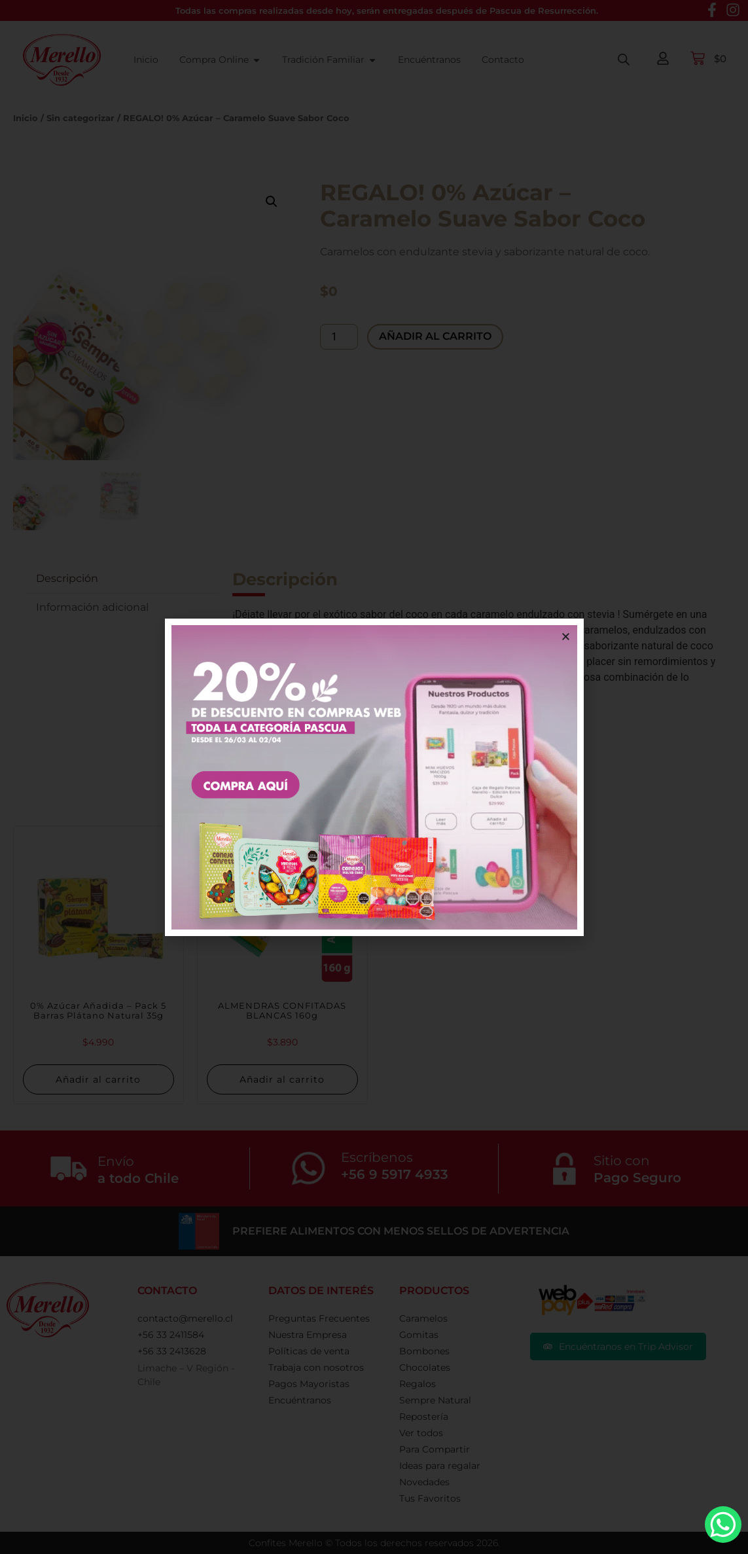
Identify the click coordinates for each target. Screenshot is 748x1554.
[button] (566, 636)
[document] (374, 777)
